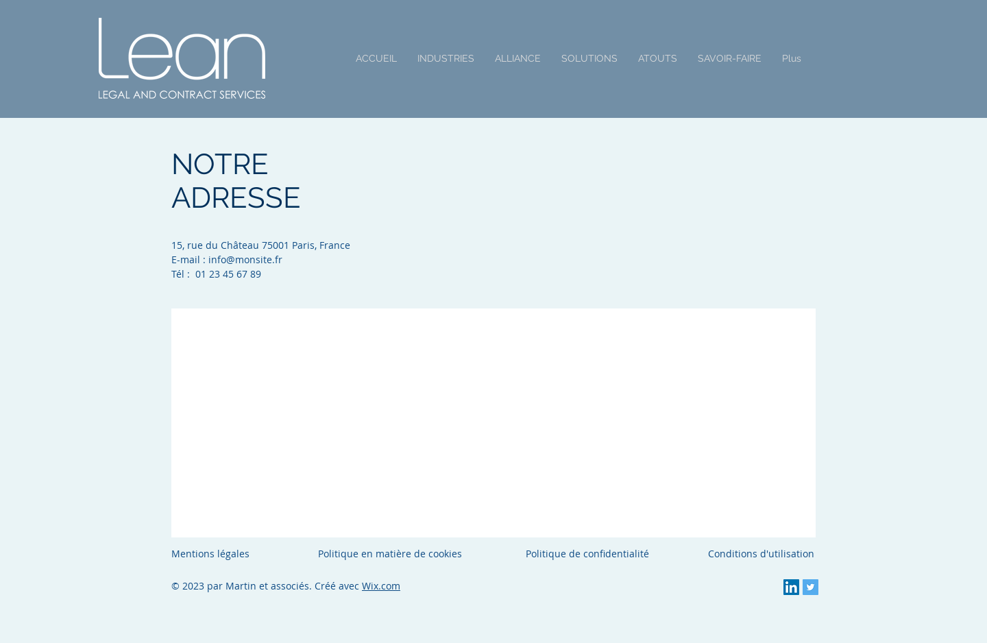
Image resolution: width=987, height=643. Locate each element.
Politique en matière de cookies (391, 553)
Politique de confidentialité (587, 553)
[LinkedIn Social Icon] (791, 587)
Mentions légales (210, 553)
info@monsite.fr (245, 259)
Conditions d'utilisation (761, 553)
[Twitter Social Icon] (810, 587)
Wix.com (381, 585)
